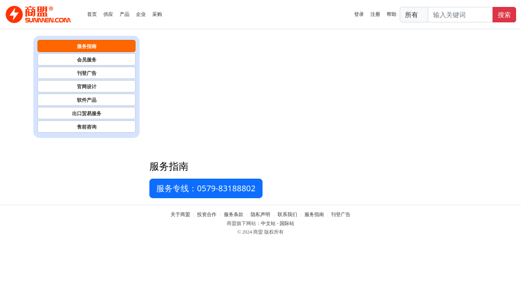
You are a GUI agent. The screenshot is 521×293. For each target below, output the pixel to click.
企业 (141, 14)
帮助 (391, 14)
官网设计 (86, 86)
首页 (92, 14)
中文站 (268, 223)
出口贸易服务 (86, 113)
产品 (124, 14)
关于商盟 (180, 214)
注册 (375, 14)
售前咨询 (86, 126)
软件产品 (86, 99)
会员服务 (86, 59)
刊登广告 (86, 73)
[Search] (460, 14)
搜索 (504, 14)
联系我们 (287, 214)
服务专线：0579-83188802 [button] (206, 188)
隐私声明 (260, 214)
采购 (157, 14)
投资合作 (207, 214)
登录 (359, 14)
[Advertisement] (318, 97)
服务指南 (86, 46)
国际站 (287, 223)
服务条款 (233, 214)
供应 (108, 14)
